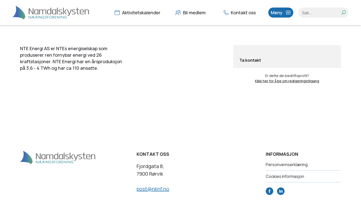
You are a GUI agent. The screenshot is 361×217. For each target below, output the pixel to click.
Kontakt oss (240, 13)
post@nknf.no (153, 188)
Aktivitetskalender (138, 13)
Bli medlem (191, 13)
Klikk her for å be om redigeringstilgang (287, 81)
